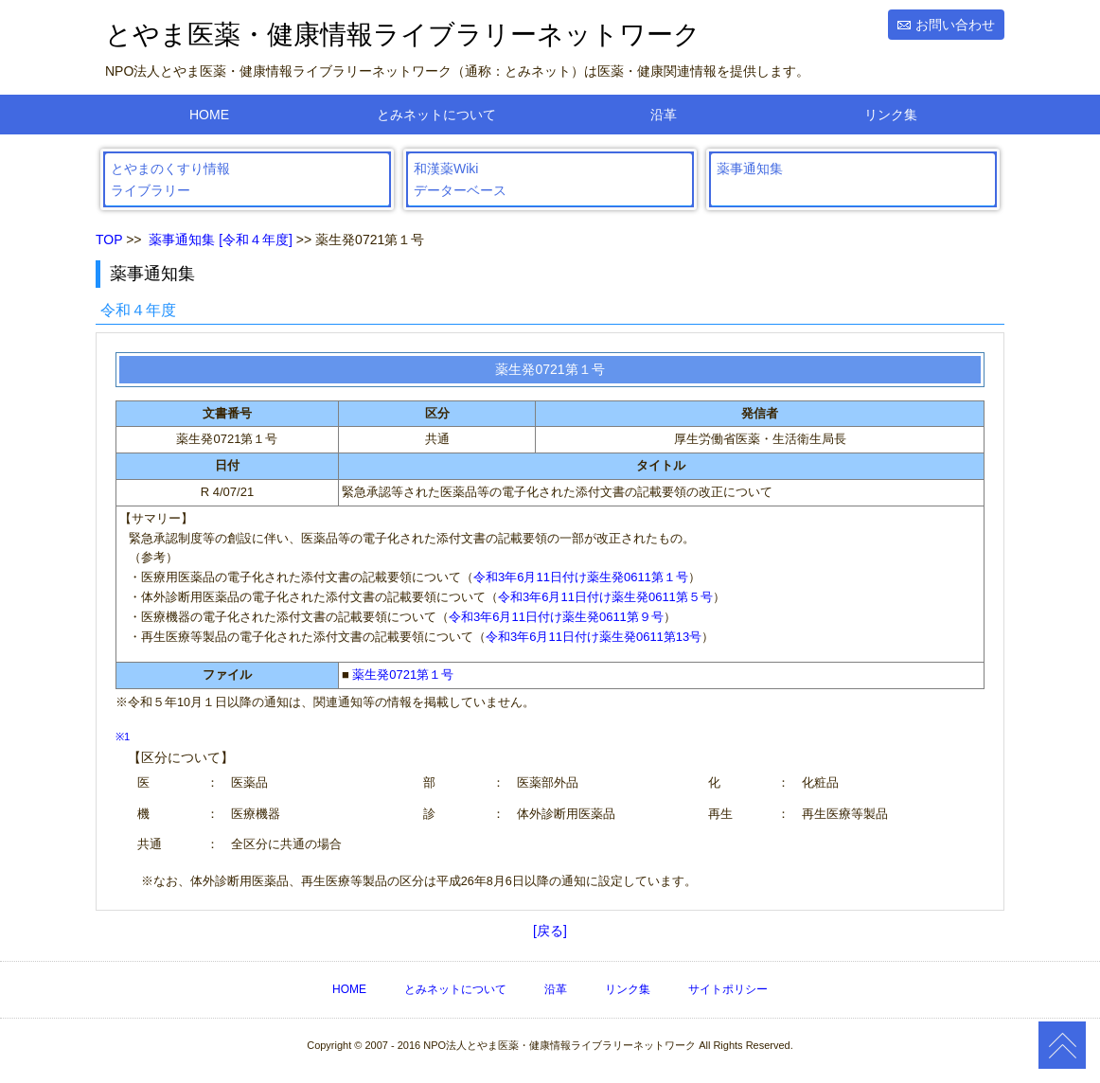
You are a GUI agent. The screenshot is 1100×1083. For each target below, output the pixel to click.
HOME (209, 114)
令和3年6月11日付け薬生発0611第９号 (556, 617)
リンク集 (890, 114)
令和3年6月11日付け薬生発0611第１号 (580, 577)
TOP (109, 239)
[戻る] (550, 930)
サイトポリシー (728, 989)
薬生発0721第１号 (402, 674)
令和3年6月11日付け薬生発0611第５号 (605, 597)
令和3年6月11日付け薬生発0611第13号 (593, 637)
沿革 (663, 114)
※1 (122, 736)
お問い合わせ (955, 24)
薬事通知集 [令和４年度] (221, 239)
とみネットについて (436, 114)
